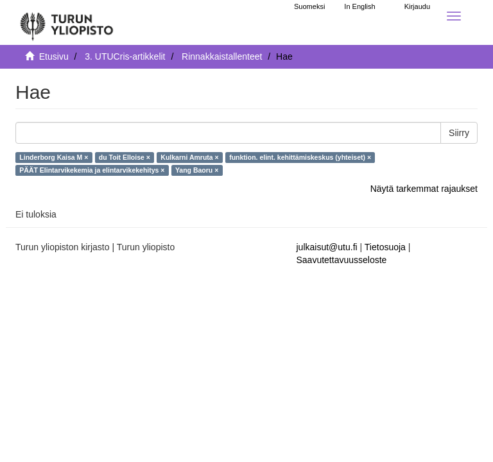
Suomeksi (309, 6)
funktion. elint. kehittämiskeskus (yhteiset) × (300, 157)
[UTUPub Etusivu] (67, 22)
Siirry (459, 133)
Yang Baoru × (196, 170)
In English (359, 6)
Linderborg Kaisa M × (53, 157)
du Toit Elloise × (124, 157)
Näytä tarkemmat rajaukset (424, 189)
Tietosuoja (385, 247)
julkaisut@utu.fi (327, 247)
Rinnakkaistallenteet (222, 56)
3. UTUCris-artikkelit (125, 56)
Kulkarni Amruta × (189, 157)
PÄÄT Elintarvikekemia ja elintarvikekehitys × (91, 170)
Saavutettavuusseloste (342, 260)
